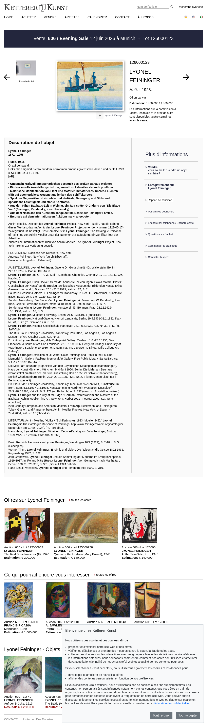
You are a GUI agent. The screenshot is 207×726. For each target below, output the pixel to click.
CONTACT (122, 17)
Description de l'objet (31, 142)
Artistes (72, 17)
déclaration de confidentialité (171, 703)
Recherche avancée (190, 6)
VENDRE (50, 17)
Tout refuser (161, 715)
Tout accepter (188, 715)
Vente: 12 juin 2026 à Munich (84, 38)
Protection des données (38, 719)
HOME (8, 17)
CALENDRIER (97, 17)
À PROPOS (145, 17)
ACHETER (28, 17)
